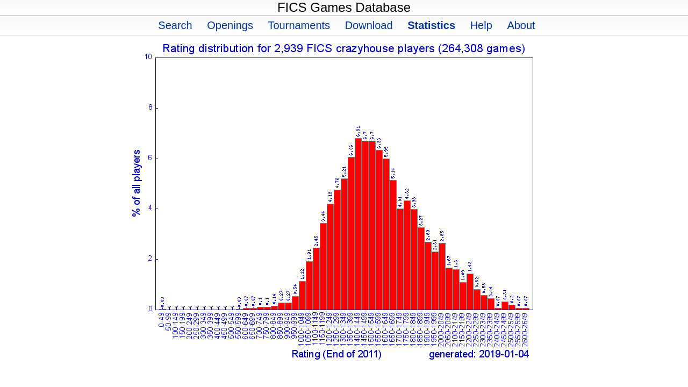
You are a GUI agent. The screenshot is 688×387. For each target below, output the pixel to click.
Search (175, 25)
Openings (230, 25)
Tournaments (299, 25)
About (521, 25)
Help (481, 25)
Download (369, 25)
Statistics (431, 25)
